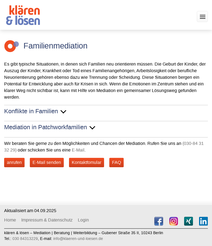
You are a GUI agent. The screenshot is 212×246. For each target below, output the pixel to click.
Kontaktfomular (86, 162)
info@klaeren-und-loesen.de (78, 238)
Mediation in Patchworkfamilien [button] (45, 127)
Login (83, 220)
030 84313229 (25, 238)
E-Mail (78, 150)
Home (10, 220)
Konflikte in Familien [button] (31, 111)
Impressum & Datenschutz (47, 220)
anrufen (14, 162)
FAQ (116, 162)
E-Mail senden (47, 162)
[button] (202, 16)
